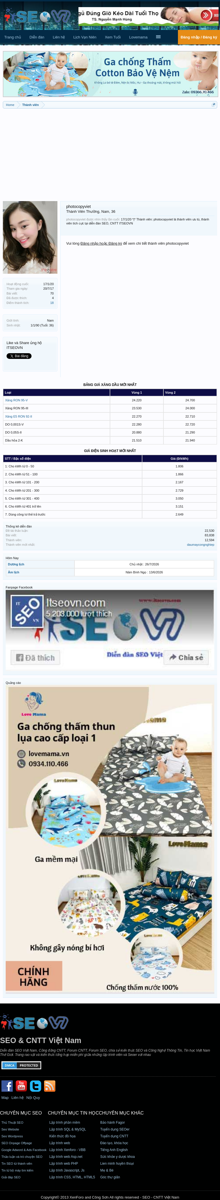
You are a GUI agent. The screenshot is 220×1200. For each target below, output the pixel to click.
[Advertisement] (110, 153)
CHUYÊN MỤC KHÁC (121, 1113)
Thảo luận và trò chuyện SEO (21, 1156)
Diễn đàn (37, 37)
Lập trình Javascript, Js (66, 1170)
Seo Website (10, 1129)
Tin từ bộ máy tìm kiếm (17, 1170)
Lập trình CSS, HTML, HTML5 (72, 1177)
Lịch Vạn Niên (84, 37)
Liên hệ (59, 37)
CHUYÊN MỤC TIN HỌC (73, 1113)
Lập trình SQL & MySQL (67, 1129)
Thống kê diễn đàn (19, 526)
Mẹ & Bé (106, 1170)
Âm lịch (13, 572)
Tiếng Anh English (114, 1150)
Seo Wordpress (12, 1136)
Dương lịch (16, 564)
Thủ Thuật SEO (12, 1122)
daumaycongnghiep (200, 544)
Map (5, 1097)
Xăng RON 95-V (16, 400)
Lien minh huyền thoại (117, 1164)
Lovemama (138, 37)
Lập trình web (59, 1143)
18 (52, 302)
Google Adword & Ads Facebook (23, 1150)
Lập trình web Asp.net (65, 1157)
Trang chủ (12, 37)
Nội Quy (33, 1097)
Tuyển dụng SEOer (115, 1129)
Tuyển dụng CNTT (114, 1136)
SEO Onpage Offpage (16, 1143)
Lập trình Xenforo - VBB (67, 1150)
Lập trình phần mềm (64, 1123)
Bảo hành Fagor (112, 1123)
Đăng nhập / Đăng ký (199, 37)
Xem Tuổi (113, 37)
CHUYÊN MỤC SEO (21, 1113)
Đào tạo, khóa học (114, 1143)
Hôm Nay (12, 558)
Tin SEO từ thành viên (16, 1163)
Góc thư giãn (110, 1177)
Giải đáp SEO (10, 1177)
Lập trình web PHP (63, 1164)
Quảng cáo (13, 682)
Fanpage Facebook (19, 587)
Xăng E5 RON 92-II (18, 416)
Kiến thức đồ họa (62, 1136)
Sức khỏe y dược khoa (117, 1157)
